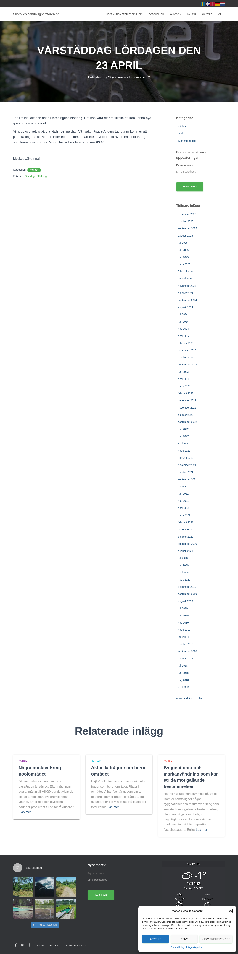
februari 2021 (186, 522)
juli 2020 (183, 558)
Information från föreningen (124, 14)
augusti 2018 (185, 658)
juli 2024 (183, 314)
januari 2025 (185, 278)
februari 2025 (186, 271)
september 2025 (187, 228)
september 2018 (187, 651)
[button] (230, 911)
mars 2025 (184, 264)
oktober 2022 (185, 414)
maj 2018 (183, 680)
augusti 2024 (185, 307)
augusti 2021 (185, 486)
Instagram (22, 945)
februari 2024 (186, 343)
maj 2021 (183, 500)
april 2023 (184, 379)
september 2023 (187, 364)
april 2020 (184, 572)
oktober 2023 (185, 357)
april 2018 (184, 687)
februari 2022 (186, 457)
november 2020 (187, 529)
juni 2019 (183, 615)
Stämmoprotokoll (188, 140)
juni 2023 (183, 371)
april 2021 (184, 507)
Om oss (175, 14)
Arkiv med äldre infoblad (190, 698)
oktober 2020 (185, 536)
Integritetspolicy (194, 947)
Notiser (34, 170)
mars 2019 (184, 629)
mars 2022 (184, 450)
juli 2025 (183, 242)
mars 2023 (184, 386)
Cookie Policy (177, 947)
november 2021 (187, 465)
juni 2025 (183, 249)
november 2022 (187, 407)
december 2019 (187, 586)
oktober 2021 (185, 472)
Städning (41, 176)
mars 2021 (184, 515)
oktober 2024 (185, 293)
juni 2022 (183, 429)
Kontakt (207, 14)
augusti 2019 (185, 601)
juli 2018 (183, 665)
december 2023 (187, 350)
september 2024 (187, 300)
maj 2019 (183, 622)
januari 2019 (185, 637)
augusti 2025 (185, 235)
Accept (155, 939)
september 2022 (187, 421)
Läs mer (25, 812)
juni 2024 (183, 321)
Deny (184, 939)
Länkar (191, 14)
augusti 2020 (185, 551)
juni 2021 (183, 493)
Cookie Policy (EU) (76, 945)
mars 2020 (184, 579)
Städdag (30, 176)
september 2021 (187, 479)
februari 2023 (186, 393)
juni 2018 (183, 672)
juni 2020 (183, 565)
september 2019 (187, 593)
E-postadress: (185, 165)
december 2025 (187, 214)
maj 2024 (183, 328)
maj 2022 (183, 436)
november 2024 (187, 285)
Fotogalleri (157, 14)
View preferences (216, 939)
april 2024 (184, 335)
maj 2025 (183, 257)
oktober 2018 (185, 644)
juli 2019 (183, 608)
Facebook (16, 945)
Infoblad (182, 126)
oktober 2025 (185, 221)
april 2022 (184, 443)
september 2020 (187, 543)
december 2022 (187, 400)
